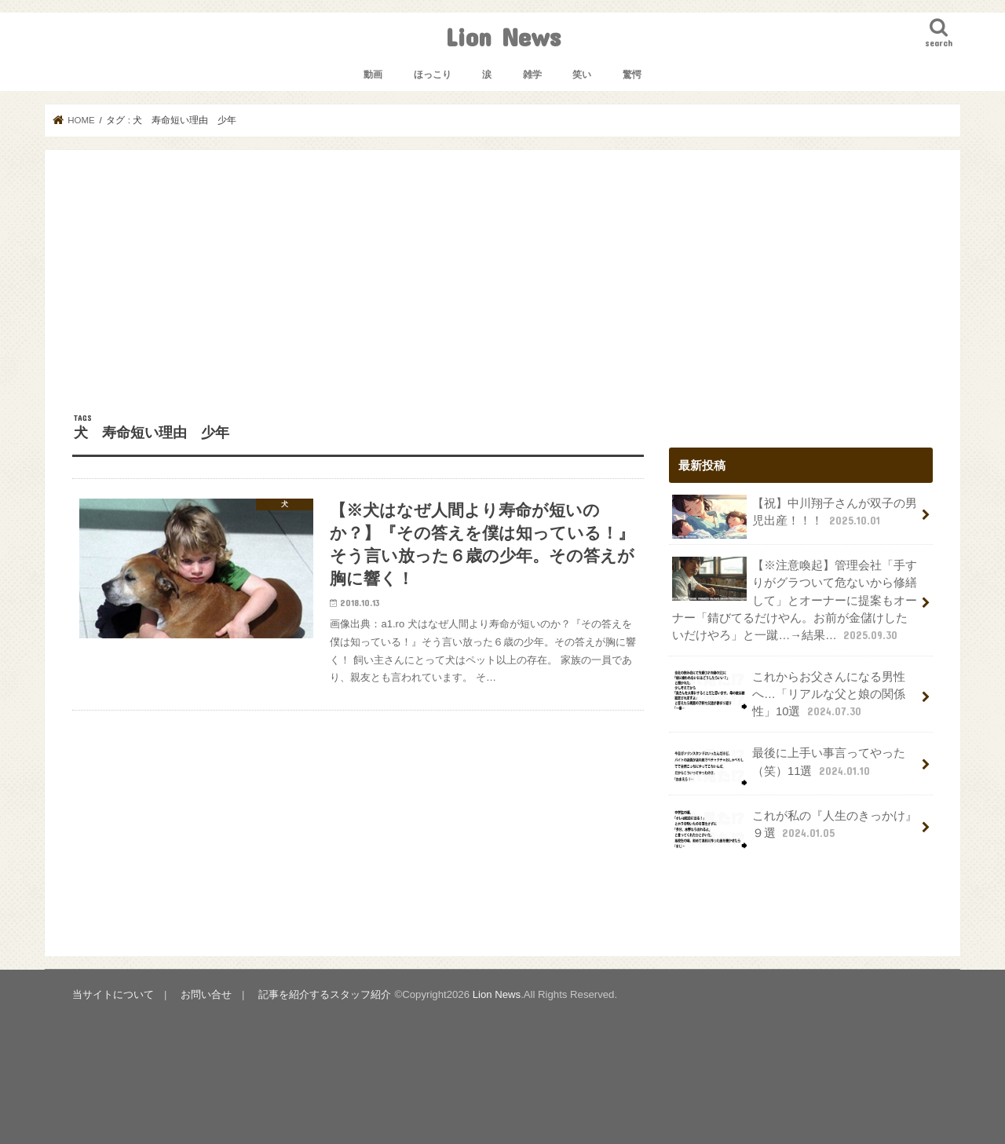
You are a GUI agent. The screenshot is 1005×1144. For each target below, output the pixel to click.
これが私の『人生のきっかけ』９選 (794, 829)
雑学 (532, 74)
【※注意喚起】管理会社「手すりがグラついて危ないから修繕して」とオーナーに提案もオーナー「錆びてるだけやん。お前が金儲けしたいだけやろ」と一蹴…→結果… (794, 600)
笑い (581, 74)
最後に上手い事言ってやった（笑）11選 (788, 766)
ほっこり (432, 74)
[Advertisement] (502, 295)
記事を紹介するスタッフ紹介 (324, 994)
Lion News (503, 36)
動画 (373, 74)
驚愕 (632, 74)
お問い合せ (206, 994)
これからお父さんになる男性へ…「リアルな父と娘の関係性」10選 (788, 693)
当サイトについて (113, 994)
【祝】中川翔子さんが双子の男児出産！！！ (794, 517)
